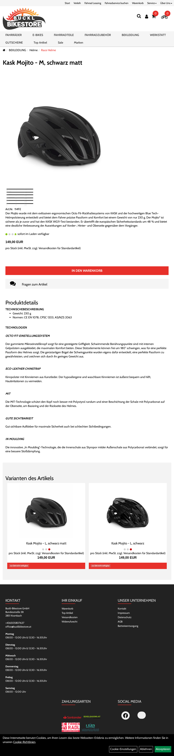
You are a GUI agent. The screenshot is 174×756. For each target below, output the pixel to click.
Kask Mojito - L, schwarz (127, 543)
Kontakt (122, 608)
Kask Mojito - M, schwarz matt (42, 62)
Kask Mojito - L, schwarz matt (46, 543)
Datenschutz (124, 617)
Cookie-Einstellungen (123, 749)
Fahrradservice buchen (116, 3)
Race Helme (48, 50)
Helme (33, 50)
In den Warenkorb (87, 271)
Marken (78, 42)
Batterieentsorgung (128, 626)
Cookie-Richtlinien (24, 742)
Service (152, 3)
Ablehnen (146, 749)
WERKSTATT (158, 35)
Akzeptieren (163, 749)
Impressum (124, 613)
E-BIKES (38, 35)
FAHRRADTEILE (64, 35)
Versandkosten (70, 617)
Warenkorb (138, 3)
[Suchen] (139, 16)
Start (67, 3)
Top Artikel (40, 42)
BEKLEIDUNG (130, 35)
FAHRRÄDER (13, 35)
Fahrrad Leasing (92, 3)
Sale (60, 42)
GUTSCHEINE (14, 42)
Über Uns (166, 3)
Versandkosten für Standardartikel (59, 248)
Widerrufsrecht (69, 621)
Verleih (77, 3)
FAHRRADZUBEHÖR (98, 35)
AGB (120, 621)
